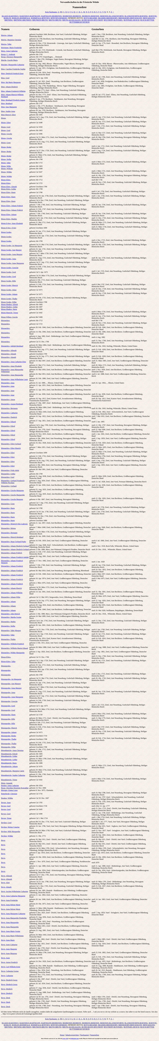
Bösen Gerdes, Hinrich (9, 285)
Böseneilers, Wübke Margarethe (13, 653)
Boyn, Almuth (6, 887)
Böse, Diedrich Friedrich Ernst (12, 73)
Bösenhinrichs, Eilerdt (9, 754)
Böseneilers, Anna (7, 383)
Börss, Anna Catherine (9, 51)
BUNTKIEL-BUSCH (131, 20)
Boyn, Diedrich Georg (9, 980)
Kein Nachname (51, 12)
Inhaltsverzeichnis (72, 1035)
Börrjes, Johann (7, 35)
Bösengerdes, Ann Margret (11, 684)
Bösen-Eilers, (6, 657)
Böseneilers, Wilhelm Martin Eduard (14, 648)
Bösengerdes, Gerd (8, 706)
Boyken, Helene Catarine (10, 827)
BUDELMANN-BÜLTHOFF (92, 20)
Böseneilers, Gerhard (8, 486)
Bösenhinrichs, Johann (9, 766)
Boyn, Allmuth (6, 876)
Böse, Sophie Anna (8, 111)
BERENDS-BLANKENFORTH (112, 16)
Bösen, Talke (6, 163)
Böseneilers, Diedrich (9, 417)
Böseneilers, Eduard (8, 422)
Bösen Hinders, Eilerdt (9, 304)
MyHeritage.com (74, 1038)
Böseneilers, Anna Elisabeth (11, 366)
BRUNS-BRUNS (55, 20)
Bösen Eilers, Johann (8, 215)
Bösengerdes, (6, 666)
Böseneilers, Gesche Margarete (12, 490)
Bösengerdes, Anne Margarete (12, 697)
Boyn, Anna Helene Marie (10, 905)
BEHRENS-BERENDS (90, 16)
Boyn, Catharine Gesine (10, 971)
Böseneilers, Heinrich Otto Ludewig (14, 524)
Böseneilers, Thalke (8, 639)
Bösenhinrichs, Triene (9, 780)
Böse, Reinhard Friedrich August (13, 100)
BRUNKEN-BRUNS (40, 20)
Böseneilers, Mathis (8, 622)
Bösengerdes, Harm (8, 715)
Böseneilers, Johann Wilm (10, 597)
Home (62, 1035)
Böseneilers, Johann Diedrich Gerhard (15, 546)
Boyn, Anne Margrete (9, 949)
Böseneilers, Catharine (9, 413)
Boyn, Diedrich (6, 989)
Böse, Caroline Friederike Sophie (13, 69)
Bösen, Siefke (6, 159)
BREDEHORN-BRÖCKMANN (130, 18)
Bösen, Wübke (6, 172)
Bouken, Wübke (7, 798)
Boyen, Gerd (5, 806)
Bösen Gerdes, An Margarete (11, 246)
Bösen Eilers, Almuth (9, 187)
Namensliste (94, 1035)
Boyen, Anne (6, 803)
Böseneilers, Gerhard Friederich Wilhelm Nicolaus (12, 482)
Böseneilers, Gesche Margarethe (13, 495)
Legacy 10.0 (65, 1038)
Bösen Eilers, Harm (8, 192)
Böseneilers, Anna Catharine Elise (13, 362)
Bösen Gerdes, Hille (8, 281)
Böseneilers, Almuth (8, 354)
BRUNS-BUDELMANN (71, 20)
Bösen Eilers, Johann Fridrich (12, 206)
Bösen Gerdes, (6, 232)
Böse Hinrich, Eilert (8, 115)
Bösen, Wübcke (7, 169)
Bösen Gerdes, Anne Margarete (12, 263)
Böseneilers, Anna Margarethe (12, 375)
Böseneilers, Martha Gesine (11, 617)
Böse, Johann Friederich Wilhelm (13, 91)
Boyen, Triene (6, 818)
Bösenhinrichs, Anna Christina (12, 750)
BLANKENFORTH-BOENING (136, 16)
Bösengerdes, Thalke (8, 739)
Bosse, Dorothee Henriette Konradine (15, 788)
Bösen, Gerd (5, 127)
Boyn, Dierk (5, 998)
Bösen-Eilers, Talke (8, 662)
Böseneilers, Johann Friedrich (12, 566)
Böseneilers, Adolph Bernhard (12, 346)
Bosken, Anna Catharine (10, 786)
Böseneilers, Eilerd (8, 426)
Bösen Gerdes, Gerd (8, 272)
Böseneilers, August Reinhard (12, 404)
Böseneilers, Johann (8, 602)
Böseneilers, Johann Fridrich (11, 553)
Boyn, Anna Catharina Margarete (13, 896)
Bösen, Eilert (6, 123)
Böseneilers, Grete (8, 504)
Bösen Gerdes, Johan (8, 290)
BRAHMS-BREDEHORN (107, 18)
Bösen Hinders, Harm (9, 309)
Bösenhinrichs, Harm (9, 763)
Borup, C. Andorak (8, 54)
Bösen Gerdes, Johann (9, 294)
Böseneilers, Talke (8, 635)
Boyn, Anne (5, 958)
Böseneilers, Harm (8, 508)
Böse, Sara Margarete (9, 107)
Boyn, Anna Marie (8, 940)
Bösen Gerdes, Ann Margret (11, 250)
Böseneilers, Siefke (8, 626)
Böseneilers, (5, 320)
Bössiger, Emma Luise (9, 790)
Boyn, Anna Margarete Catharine (13, 914)
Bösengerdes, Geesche (9, 701)
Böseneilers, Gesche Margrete (12, 499)
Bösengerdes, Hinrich (9, 728)
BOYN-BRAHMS (90, 18)
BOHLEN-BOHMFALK (21, 18)
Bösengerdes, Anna (8, 693)
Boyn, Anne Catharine (9, 945)
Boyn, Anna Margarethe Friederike (14, 918)
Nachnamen (84, 1035)
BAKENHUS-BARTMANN (29, 16)
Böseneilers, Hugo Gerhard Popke (13, 542)
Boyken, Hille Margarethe (10, 832)
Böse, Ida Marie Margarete (11, 82)
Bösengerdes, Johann (8, 732)
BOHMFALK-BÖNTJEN (40, 18)
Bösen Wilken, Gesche (9, 317)
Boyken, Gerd (6, 823)
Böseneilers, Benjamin (9, 408)
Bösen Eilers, (6, 180)
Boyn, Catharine (7, 976)
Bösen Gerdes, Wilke (8, 302)
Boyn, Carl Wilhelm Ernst (10, 967)
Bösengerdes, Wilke (8, 747)
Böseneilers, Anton (8, 400)
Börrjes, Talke (6, 44)
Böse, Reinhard (6, 103)
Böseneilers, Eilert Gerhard (11, 444)
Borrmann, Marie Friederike (11, 48)
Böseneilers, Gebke (8, 474)
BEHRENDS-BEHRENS (72, 16)
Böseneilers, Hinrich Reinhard (12, 537)
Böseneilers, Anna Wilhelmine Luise (14, 379)
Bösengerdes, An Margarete (11, 679)
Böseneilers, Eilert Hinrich (11, 448)
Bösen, (3, 118)
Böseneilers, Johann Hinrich (11, 588)
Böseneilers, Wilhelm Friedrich (12, 644)
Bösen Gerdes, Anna (8, 259)
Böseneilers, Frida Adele (10, 470)
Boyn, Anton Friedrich (9, 962)
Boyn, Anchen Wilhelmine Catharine (14, 891)
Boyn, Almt (5, 883)
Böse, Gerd (5, 78)
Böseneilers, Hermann (9, 533)
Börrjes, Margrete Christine (11, 40)
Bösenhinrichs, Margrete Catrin (12, 771)
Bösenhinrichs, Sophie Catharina (13, 775)
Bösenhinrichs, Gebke (9, 756)
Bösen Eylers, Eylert (8, 228)
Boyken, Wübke (7, 836)
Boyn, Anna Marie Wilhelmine (12, 936)
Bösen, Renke (6, 147)
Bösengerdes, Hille (8, 719)
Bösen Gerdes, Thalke (9, 299)
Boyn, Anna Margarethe (10, 922)
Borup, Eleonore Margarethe (11, 57)
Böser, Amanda (6, 783)
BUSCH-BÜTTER (147, 20)
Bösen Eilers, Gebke (8, 189)
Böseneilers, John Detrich (10, 614)
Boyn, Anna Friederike (9, 900)
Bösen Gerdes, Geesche (9, 268)
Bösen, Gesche (6, 134)
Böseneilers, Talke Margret (11, 631)
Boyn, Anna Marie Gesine (10, 931)
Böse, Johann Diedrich (9, 87)
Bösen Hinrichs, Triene (9, 313)
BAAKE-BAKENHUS (10, 16)
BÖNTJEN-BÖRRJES (59, 18)
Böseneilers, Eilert (8, 453)
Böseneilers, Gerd (7, 477)
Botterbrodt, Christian (9, 794)
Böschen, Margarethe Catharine (12, 65)
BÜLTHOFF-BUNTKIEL (113, 20)
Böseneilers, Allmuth (8, 350)
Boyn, (3, 840)
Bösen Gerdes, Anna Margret (11, 254)
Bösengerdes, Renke (8, 736)
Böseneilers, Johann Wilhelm (11, 593)
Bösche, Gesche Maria (9, 60)
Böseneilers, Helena (8, 528)
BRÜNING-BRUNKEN (22, 20)
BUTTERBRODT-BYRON (79, 22)
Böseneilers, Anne (7, 391)
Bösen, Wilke (6, 166)
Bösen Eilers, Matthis (9, 219)
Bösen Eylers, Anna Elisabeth (12, 223)
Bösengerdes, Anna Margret (11, 688)
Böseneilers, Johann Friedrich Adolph (15, 557)
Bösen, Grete (6, 143)
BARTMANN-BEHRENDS (51, 16)
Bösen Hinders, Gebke (9, 307)
